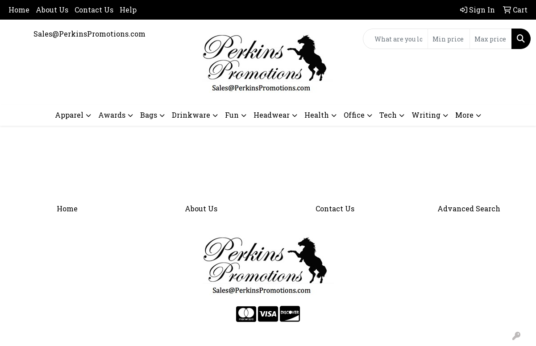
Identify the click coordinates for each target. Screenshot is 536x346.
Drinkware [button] (191, 114)
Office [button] (354, 114)
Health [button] (316, 114)
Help (128, 9)
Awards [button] (111, 114)
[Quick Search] (395, 39)
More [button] (464, 114)
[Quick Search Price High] (491, 39)
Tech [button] (388, 114)
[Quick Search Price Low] (449, 39)
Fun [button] (232, 114)
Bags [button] (148, 114)
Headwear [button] (271, 114)
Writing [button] (425, 114)
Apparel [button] (69, 114)
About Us (52, 9)
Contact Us (94, 9)
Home (18, 9)
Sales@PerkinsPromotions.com (89, 33)
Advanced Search (468, 208)
